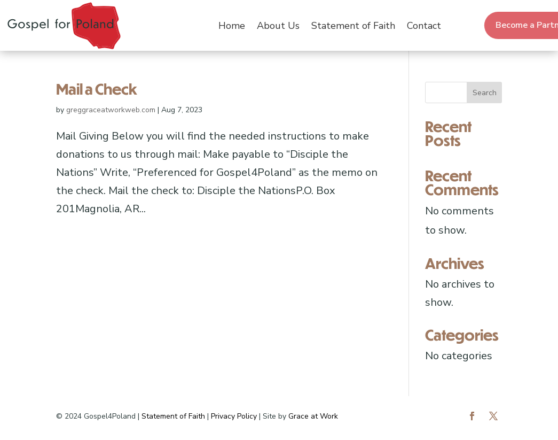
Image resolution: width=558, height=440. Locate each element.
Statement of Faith (353, 25)
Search (485, 93)
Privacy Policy (234, 416)
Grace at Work (313, 416)
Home (231, 25)
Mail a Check (96, 89)
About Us (278, 25)
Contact (424, 25)
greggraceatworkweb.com (110, 110)
